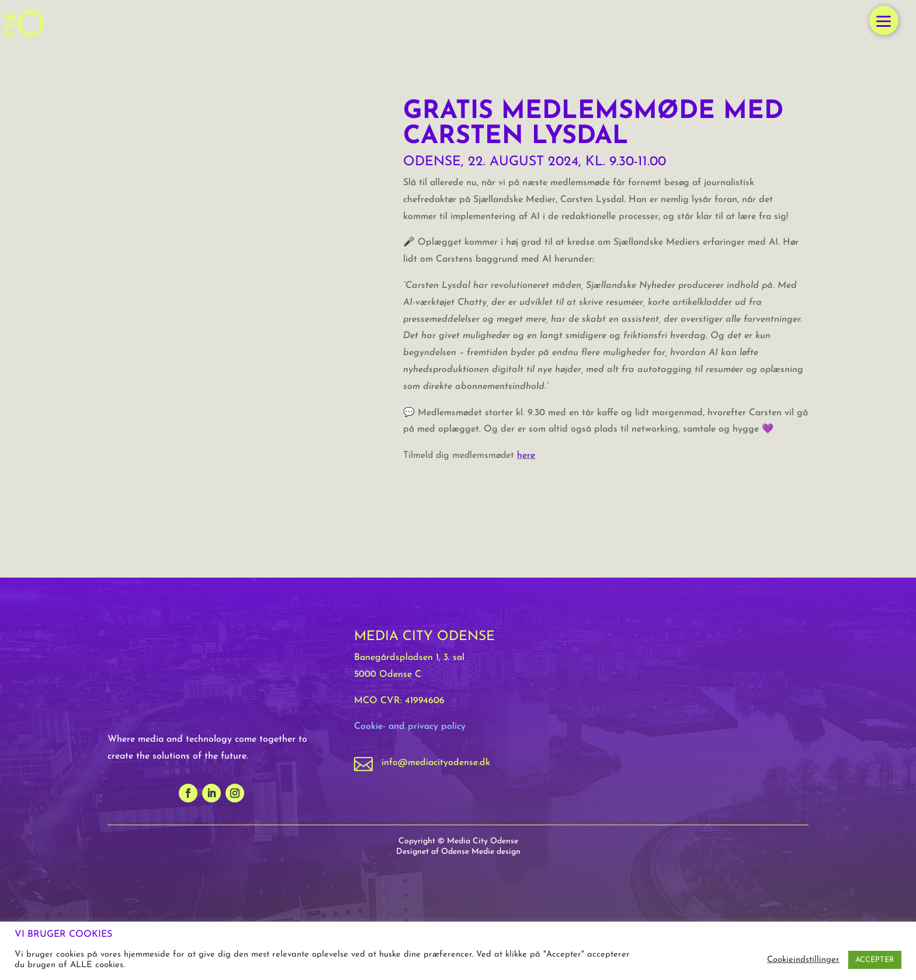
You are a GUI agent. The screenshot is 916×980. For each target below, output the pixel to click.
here (526, 455)
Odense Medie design (481, 851)
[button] (883, 20)
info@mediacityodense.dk (435, 762)
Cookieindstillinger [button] (803, 959)
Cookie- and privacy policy (410, 726)
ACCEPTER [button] (874, 960)
